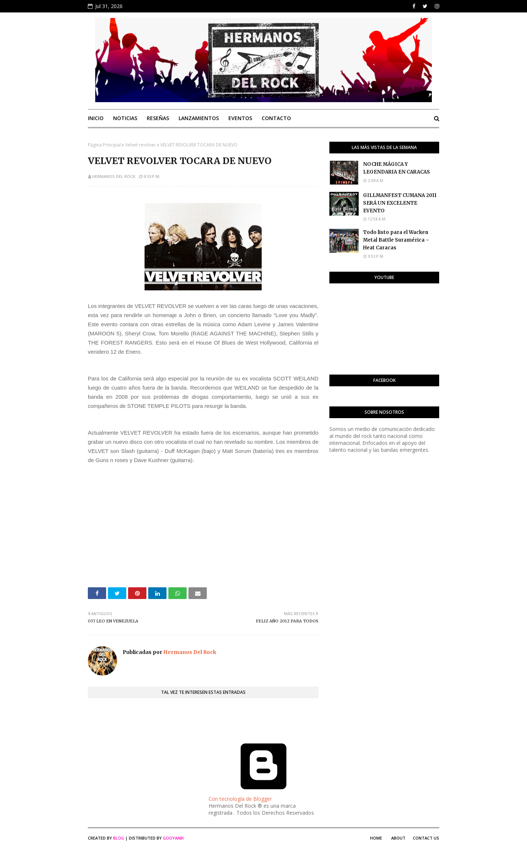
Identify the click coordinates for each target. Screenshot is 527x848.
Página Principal (104, 145)
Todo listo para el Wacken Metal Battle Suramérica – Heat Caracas (396, 240)
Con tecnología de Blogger (263, 795)
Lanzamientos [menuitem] (199, 118)
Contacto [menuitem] (276, 118)
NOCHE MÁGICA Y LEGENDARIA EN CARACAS (396, 168)
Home (376, 838)
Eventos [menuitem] (240, 118)
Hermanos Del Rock (113, 176)
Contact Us (426, 838)
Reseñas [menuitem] (158, 118)
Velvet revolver (140, 145)
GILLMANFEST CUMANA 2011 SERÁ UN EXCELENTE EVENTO (400, 203)
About (398, 838)
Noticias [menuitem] (125, 118)
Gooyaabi (173, 838)
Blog (118, 838)
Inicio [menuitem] (96, 118)
